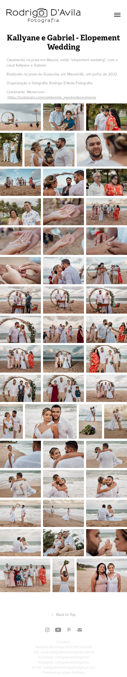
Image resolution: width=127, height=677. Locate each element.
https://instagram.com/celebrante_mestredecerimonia (52, 97)
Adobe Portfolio (72, 672)
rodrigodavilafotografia (72, 657)
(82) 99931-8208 (79, 646)
